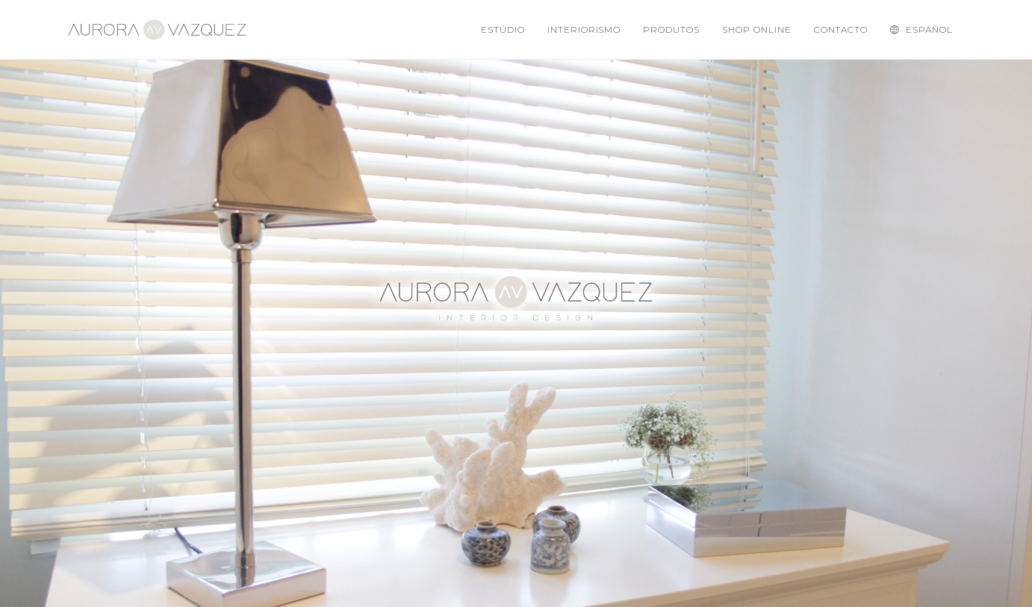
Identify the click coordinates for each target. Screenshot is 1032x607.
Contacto (841, 29)
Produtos (671, 29)
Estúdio (503, 29)
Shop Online (757, 29)
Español (921, 29)
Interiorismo (584, 29)
